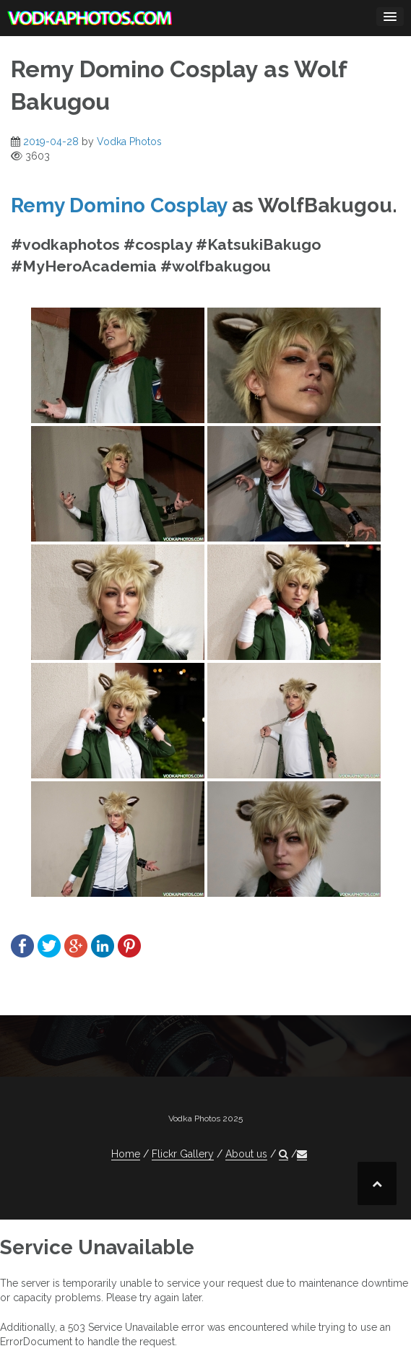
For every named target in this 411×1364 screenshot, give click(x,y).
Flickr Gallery (183, 1154)
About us (246, 1154)
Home (125, 1154)
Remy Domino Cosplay (119, 205)
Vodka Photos (129, 141)
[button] (283, 1154)
